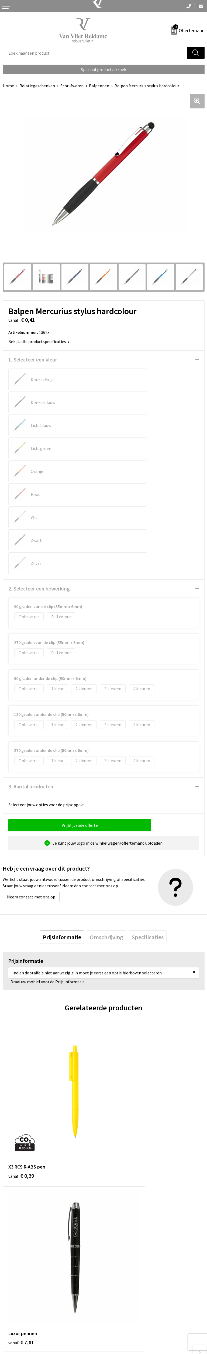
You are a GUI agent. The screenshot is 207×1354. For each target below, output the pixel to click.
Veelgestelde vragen (125, 1221)
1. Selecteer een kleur (32, 359)
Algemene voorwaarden (128, 1302)
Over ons (114, 1213)
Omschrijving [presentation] (106, 845)
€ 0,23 (21, 1167)
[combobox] (95, 53)
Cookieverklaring (122, 1310)
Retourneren (14, 1310)
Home (8, 85)
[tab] (62, 845)
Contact (10, 1302)
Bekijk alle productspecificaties (39, 341)
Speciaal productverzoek (103, 69)
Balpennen (99, 85)
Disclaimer (116, 1327)
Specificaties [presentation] (148, 845)
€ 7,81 (122, 1041)
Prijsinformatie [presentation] (62, 845)
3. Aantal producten (30, 694)
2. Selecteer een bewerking (39, 496)
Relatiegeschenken (37, 85)
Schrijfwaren (72, 85)
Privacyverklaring (122, 1319)
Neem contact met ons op (31, 805)
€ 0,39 (21, 1041)
